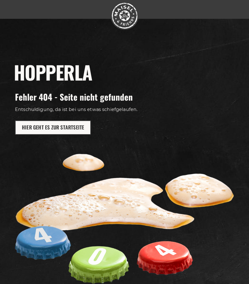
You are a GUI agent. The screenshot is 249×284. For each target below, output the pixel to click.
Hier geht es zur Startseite (53, 127)
